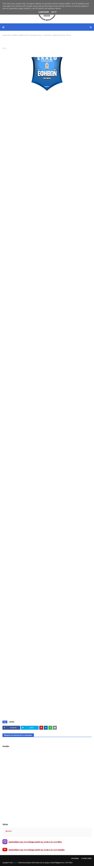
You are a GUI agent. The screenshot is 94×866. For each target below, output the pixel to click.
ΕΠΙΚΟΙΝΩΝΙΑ (75, 858)
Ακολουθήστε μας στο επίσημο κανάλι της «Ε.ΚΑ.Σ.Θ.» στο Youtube (37, 850)
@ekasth (9, 831)
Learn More (43, 12)
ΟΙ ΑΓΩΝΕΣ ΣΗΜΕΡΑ (86, 858)
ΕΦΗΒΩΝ (14, 35)
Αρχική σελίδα (6, 35)
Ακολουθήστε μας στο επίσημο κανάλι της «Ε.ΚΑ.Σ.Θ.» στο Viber (35, 842)
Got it (54, 12)
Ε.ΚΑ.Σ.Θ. (15, 863)
